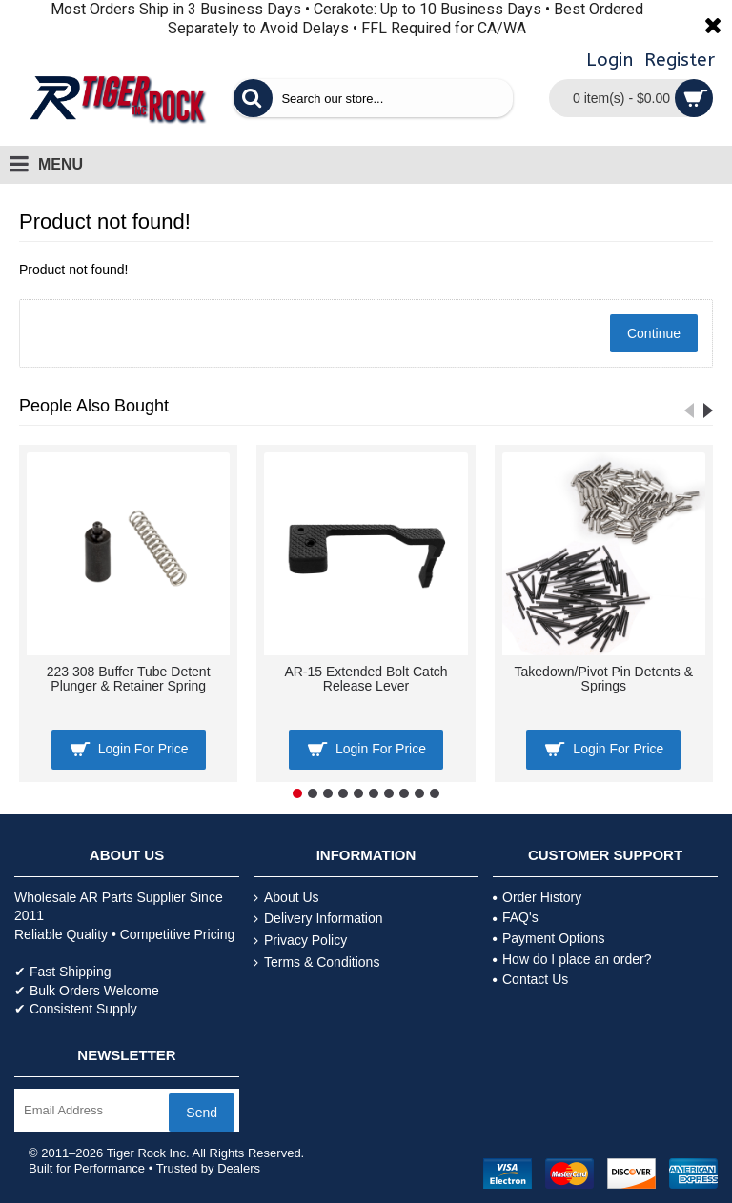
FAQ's (516, 917)
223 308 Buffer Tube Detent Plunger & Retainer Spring (129, 678)
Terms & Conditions (316, 962)
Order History (537, 897)
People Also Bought (94, 405)
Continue (654, 333)
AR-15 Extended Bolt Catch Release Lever (365, 678)
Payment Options (548, 938)
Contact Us (530, 979)
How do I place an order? (572, 959)
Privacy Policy (300, 940)
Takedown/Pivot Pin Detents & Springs (604, 678)
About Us (286, 898)
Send (201, 1112)
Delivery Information (318, 919)
